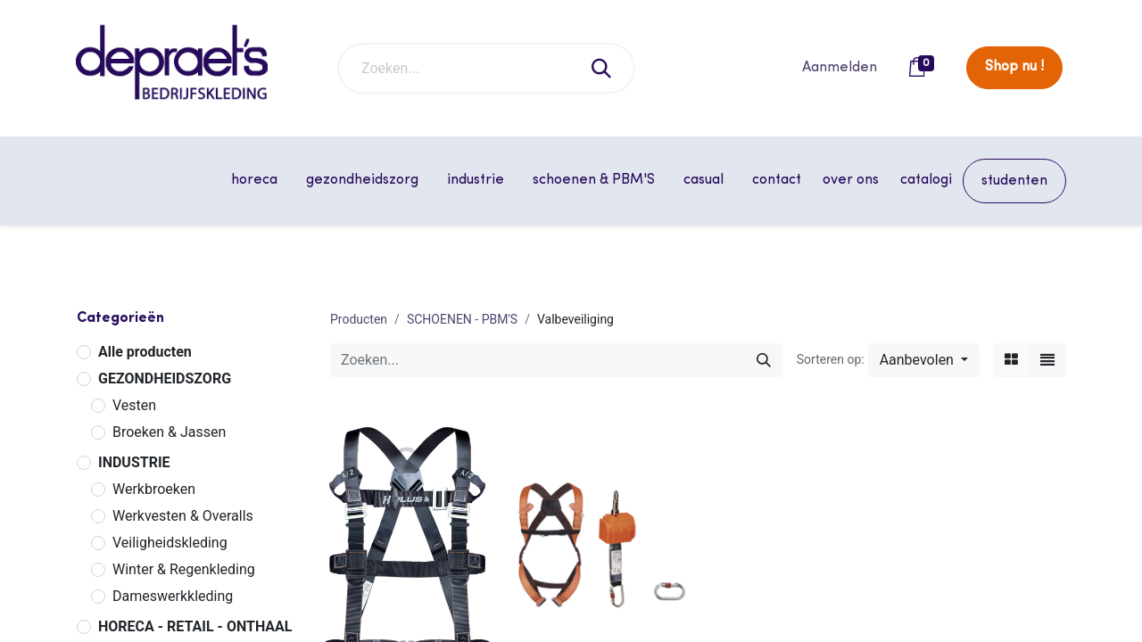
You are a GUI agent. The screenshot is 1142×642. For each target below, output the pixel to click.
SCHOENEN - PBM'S (462, 319)
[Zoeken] (602, 68)
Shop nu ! (1014, 67)
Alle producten (145, 351)
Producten (358, 319)
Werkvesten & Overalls (182, 515)
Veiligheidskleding (170, 542)
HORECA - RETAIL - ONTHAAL (195, 626)
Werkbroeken (153, 489)
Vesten (134, 405)
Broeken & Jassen (169, 432)
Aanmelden (839, 68)
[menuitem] (776, 180)
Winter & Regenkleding (183, 569)
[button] (924, 360)
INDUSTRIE (134, 462)
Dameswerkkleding (172, 596)
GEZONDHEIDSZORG (164, 378)
